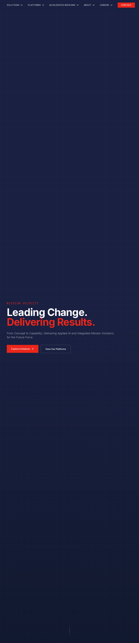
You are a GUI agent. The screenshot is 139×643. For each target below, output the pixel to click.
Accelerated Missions (64, 5)
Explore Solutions (22, 348)
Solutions (15, 5)
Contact (126, 5)
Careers (106, 5)
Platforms (36, 5)
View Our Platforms (55, 349)
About (89, 5)
